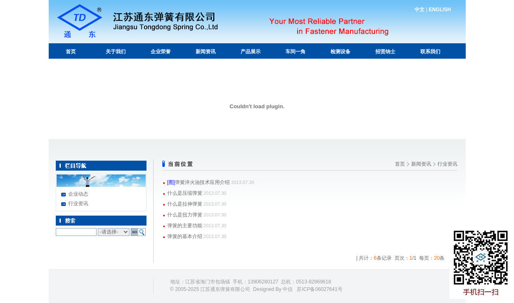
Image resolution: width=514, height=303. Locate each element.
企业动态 (78, 194)
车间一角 (295, 52)
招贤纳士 (385, 52)
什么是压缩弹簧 (184, 193)
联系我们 (430, 52)
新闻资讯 (206, 52)
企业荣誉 (161, 52)
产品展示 (251, 52)
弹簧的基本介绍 (184, 236)
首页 (71, 52)
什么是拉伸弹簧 (184, 204)
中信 (288, 289)
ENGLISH (440, 9)
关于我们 (116, 52)
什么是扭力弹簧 (184, 215)
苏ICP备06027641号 (319, 289)
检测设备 (340, 52)
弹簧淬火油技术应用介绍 (202, 182)
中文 (420, 9)
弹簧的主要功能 (184, 225)
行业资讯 (78, 203)
